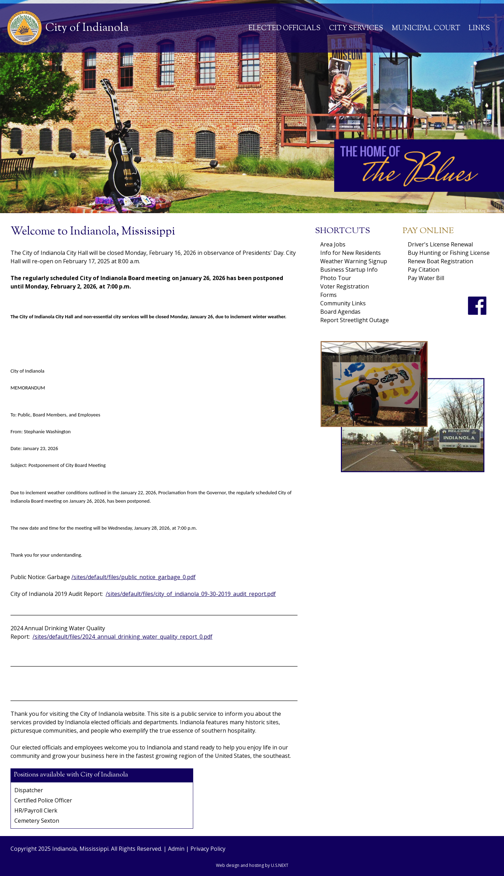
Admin (176, 849)
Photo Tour (335, 278)
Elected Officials (284, 28)
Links (479, 28)
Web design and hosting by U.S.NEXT (252, 865)
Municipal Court (426, 28)
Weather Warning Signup (353, 261)
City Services (356, 28)
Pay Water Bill (426, 278)
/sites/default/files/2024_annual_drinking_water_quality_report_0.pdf (122, 636)
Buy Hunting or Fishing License (449, 253)
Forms (328, 295)
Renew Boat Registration (440, 261)
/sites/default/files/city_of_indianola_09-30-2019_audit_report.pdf (191, 594)
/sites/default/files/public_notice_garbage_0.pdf (133, 577)
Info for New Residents (350, 253)
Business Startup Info (349, 269)
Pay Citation (423, 269)
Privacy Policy (207, 849)
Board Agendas (340, 311)
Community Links (343, 303)
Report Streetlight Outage (354, 320)
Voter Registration (344, 286)
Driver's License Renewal (440, 244)
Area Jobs (332, 244)
